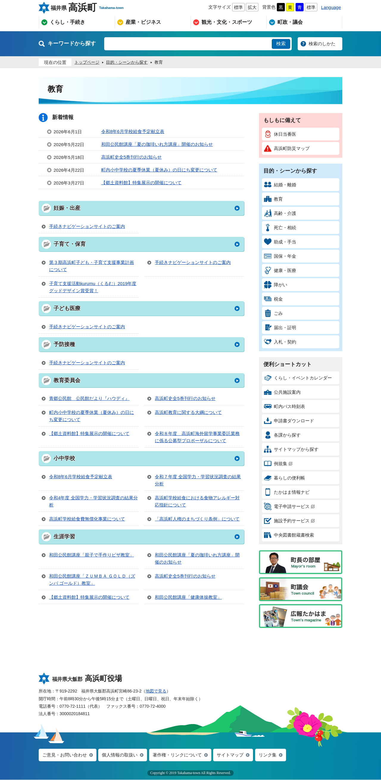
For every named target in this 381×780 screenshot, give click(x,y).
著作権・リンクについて (177, 755)
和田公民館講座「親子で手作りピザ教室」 (91, 554)
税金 (273, 299)
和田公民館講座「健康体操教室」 (188, 597)
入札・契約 (280, 342)
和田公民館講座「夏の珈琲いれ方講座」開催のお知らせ (157, 144)
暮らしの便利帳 (284, 478)
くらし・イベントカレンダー (298, 378)
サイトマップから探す (291, 449)
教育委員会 (67, 380)
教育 (273, 199)
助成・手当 (280, 242)
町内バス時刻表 (284, 406)
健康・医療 (280, 270)
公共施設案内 (282, 392)
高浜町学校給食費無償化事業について (87, 518)
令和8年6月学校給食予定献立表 (132, 131)
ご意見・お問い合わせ (64, 755)
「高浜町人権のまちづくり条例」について (197, 518)
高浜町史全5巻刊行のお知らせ (131, 157)
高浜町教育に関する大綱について (188, 412)
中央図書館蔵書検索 (289, 535)
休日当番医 (280, 134)
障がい (275, 284)
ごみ (273, 313)
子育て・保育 (70, 244)
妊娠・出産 (67, 208)
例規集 (278, 463)
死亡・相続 (280, 227)
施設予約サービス (289, 520)
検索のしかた (322, 43)
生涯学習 (64, 537)
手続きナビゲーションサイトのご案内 (87, 226)
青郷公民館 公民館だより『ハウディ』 (89, 398)
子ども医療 (67, 308)
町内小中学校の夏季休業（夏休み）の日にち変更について (159, 169)
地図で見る (156, 691)
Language (331, 7)
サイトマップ (230, 755)
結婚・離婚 (280, 184)
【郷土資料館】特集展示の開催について (141, 182)
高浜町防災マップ (287, 148)
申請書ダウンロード (289, 420)
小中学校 (64, 458)
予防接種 (64, 344)
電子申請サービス (289, 506)
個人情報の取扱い (120, 755)
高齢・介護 (280, 213)
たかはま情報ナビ (287, 492)
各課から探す (282, 435)
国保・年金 (280, 256)
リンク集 (268, 755)
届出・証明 (280, 327)
